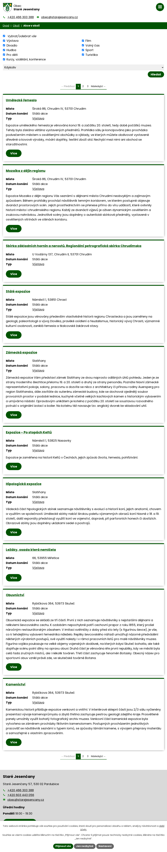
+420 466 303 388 (20, 17)
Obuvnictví (15, 595)
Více (13, 153)
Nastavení (105, 846)
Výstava (12, 41)
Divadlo (12, 45)
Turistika (91, 55)
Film (88, 41)
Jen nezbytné (84, 846)
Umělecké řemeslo (21, 100)
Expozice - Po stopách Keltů (29, 432)
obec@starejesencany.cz (59, 17)
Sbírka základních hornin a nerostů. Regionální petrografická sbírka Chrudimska (73, 246)
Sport (89, 50)
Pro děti (12, 55)
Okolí (16, 25)
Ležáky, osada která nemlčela (31, 549)
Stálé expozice (18, 291)
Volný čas (92, 45)
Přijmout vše (63, 846)
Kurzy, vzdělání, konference (26, 59)
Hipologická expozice (23, 484)
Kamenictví (15, 684)
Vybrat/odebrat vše (21, 36)
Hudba (11, 50)
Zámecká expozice (21, 352)
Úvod (6, 25)
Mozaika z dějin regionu (25, 170)
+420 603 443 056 (20, 795)
